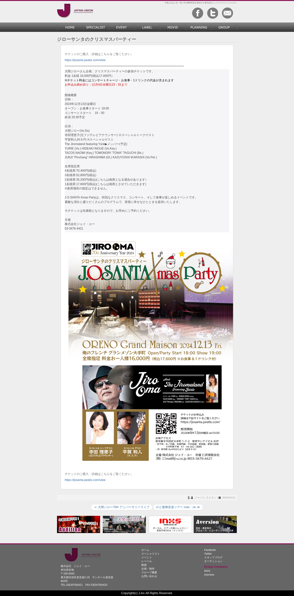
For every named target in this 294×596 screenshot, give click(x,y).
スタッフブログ (213, 557)
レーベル (147, 27)
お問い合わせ (149, 576)
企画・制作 (198, 27)
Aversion (209, 574)
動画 (173, 27)
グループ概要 (224, 27)
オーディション (213, 561)
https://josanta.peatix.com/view (85, 60)
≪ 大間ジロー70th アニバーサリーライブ (121, 507)
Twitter (208, 553)
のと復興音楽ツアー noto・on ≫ (178, 507)
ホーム (70, 27)
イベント (146, 557)
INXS (207, 570)
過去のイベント (121, 27)
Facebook (210, 549)
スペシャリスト (96, 27)
